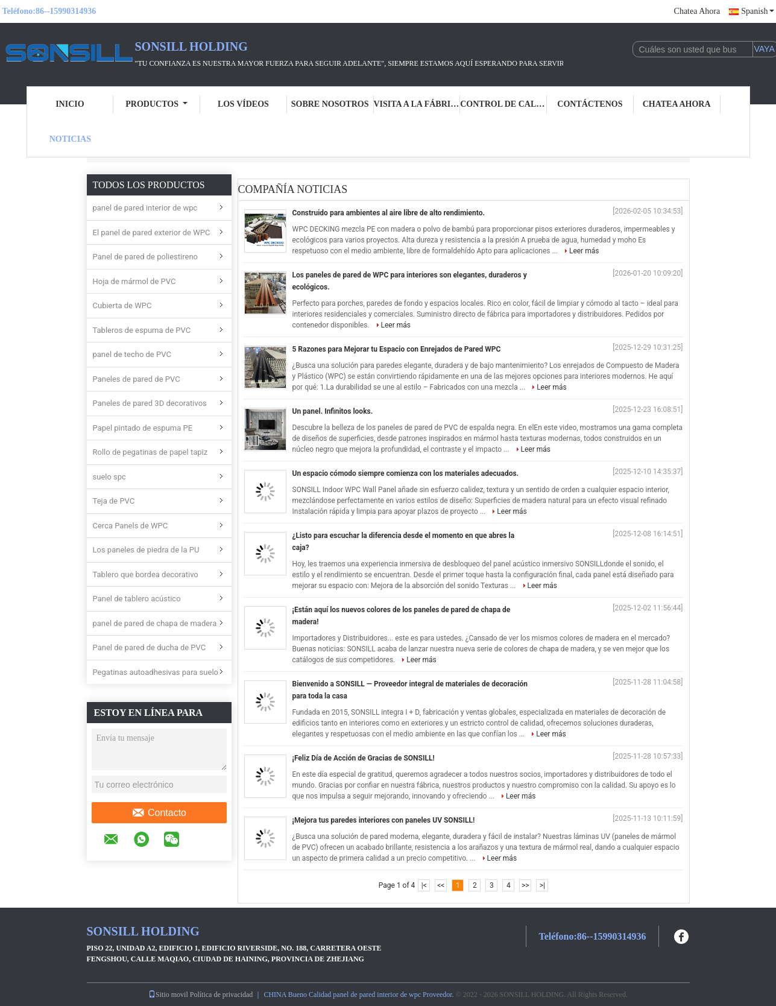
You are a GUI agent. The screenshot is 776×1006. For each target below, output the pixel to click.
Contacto (158, 813)
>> (525, 885)
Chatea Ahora (697, 11)
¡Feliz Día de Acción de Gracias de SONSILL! (363, 758)
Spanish (757, 11)
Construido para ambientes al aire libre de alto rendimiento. (388, 213)
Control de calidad (503, 104)
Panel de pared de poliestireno (145, 256)
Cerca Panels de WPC (130, 525)
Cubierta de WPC (122, 305)
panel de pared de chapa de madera (155, 623)
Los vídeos (243, 104)
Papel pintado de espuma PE (143, 427)
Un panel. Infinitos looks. (332, 411)
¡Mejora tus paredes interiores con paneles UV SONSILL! (383, 820)
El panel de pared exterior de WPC (151, 232)
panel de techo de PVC (132, 354)
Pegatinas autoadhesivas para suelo (155, 672)
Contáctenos (589, 104)
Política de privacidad (221, 994)
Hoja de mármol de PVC (134, 281)
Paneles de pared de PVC (136, 379)
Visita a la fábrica (417, 104)
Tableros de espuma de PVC (142, 330)
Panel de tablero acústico (137, 598)
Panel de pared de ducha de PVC (149, 647)
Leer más (584, 251)
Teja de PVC (114, 500)
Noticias (70, 139)
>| (542, 885)
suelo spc (109, 476)
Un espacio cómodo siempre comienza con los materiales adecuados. (405, 473)
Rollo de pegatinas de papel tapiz (150, 452)
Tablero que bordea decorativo (145, 574)
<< (440, 885)
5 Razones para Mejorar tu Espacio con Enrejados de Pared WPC (396, 349)
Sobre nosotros (330, 104)
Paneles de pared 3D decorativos (150, 403)
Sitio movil (168, 994)
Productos (156, 104)
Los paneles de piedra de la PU (146, 549)
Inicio (69, 104)
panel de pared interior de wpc (145, 207)
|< (424, 885)
